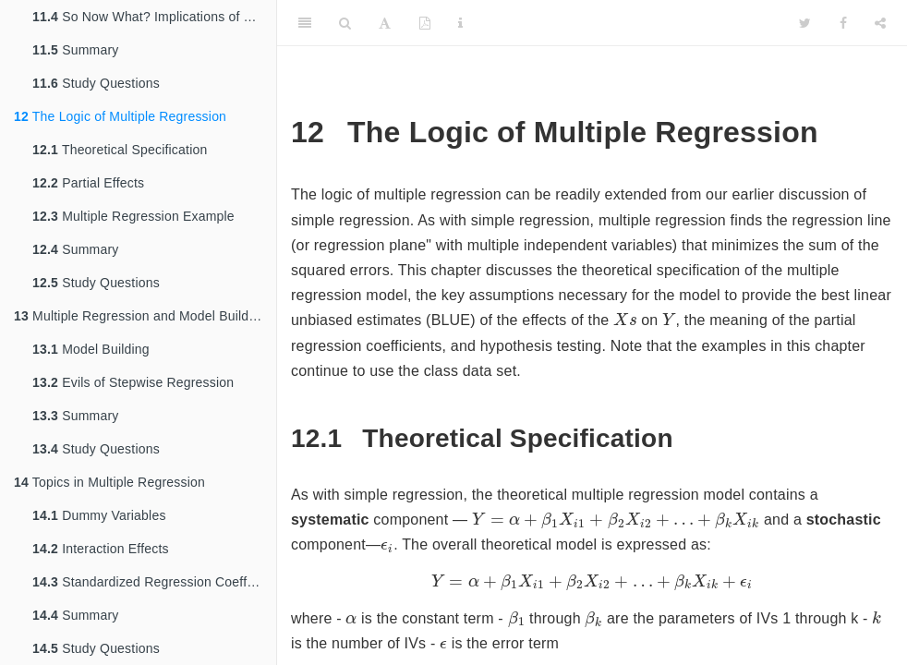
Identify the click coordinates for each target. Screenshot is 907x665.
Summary (75, 49)
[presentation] (624, 318)
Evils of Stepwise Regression (133, 382)
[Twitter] (805, 23)
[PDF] (424, 23)
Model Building (91, 349)
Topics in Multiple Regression (109, 482)
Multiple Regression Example (133, 216)
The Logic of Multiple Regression (120, 116)
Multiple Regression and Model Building (140, 315)
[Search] (345, 23)
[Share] (880, 23)
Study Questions (96, 83)
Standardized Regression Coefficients (154, 581)
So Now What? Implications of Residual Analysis (154, 16)
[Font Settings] (385, 23)
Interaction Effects (100, 548)
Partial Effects (88, 182)
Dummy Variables (99, 515)
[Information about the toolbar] (460, 23)
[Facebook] (843, 23)
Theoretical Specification (119, 149)
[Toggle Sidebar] (304, 23)
